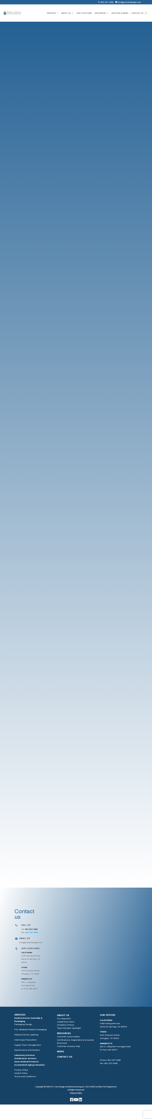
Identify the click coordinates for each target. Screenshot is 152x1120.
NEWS (60, 1051)
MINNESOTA (106, 1043)
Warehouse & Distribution (27, 1050)
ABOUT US (66, 13)
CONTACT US (137, 13)
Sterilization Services (25, 1058)
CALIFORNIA (106, 1020)
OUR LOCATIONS (84, 13)
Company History (65, 1025)
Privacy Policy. (76, 1093)
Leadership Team (65, 1022)
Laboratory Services (24, 1055)
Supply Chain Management (27, 1045)
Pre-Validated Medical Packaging (30, 1029)
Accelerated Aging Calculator (29, 1065)
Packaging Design (23, 1024)
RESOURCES (100, 13)
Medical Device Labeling (26, 1035)
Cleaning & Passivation (25, 1040)
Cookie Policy (21, 1073)
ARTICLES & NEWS (119, 13)
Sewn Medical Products (26, 1062)
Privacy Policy (21, 1070)
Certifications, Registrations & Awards (75, 1040)
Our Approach (64, 1018)
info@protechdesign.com (129, 2)
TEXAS (103, 1032)
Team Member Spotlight (69, 1028)
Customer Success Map (68, 1046)
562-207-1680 (107, 2)
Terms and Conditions (25, 1076)
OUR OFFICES (107, 1015)
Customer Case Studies (68, 1036)
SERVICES (51, 13)
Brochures (62, 1043)
